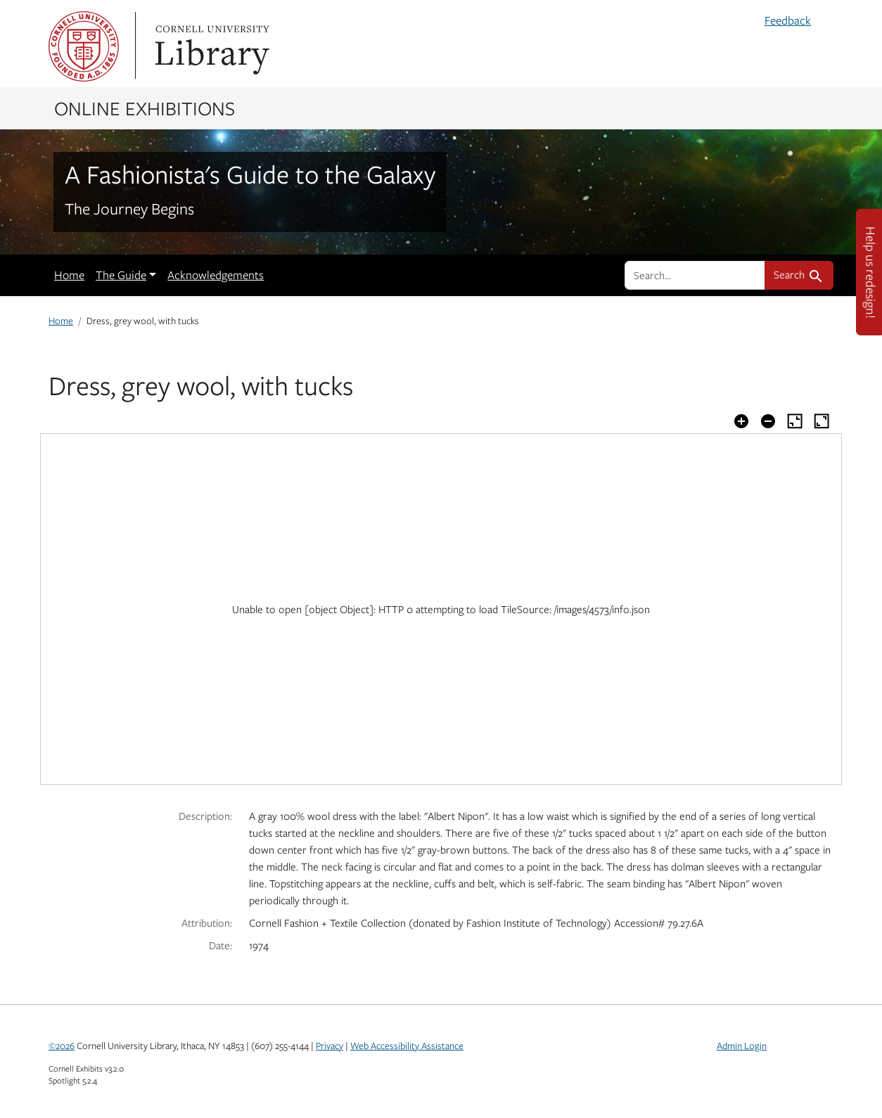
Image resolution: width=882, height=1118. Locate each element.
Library (210, 46)
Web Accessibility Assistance (407, 1045)
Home (69, 275)
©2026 (62, 1045)
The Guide (121, 275)
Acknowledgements (215, 275)
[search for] (695, 275)
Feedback (788, 20)
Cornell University (84, 46)
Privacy (329, 1045)
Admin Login (742, 1045)
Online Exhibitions (144, 107)
